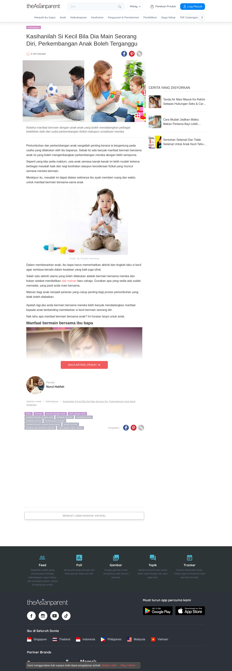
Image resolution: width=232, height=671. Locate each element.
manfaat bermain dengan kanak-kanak (43, 424)
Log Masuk (192, 6)
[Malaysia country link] (136, 638)
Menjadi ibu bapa (44, 17)
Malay (135, 6)
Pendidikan (150, 17)
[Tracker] (189, 569)
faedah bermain (71, 424)
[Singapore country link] (37, 638)
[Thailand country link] (61, 638)
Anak (63, 17)
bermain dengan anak (55, 413)
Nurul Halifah (55, 386)
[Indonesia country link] (85, 638)
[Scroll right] (202, 17)
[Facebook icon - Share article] (124, 53)
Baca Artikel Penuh (84, 364)
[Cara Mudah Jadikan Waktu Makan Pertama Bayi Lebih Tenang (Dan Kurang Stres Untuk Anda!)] (178, 121)
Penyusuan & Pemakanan (123, 17)
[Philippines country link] (111, 638)
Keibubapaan (78, 17)
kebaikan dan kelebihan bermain (40, 427)
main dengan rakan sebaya (70, 427)
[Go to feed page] (43, 8)
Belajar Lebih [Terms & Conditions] (109, 665)
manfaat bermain (83, 416)
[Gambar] (116, 569)
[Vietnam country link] (159, 638)
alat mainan (68, 280)
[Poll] (79, 569)
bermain (38, 413)
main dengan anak (77, 413)
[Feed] (42, 569)
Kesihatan (97, 17)
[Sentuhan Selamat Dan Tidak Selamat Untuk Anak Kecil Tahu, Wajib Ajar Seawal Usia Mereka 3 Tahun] (178, 141)
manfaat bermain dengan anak (39, 416)
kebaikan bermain (64, 416)
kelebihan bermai (33, 420)
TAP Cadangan (189, 17)
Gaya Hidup (168, 17)
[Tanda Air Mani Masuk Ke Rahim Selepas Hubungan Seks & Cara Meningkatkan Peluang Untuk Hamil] (178, 101)
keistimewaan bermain (55, 420)
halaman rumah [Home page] (33, 401)
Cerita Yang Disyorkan (169, 87)
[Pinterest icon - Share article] (132, 53)
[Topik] (152, 569)
